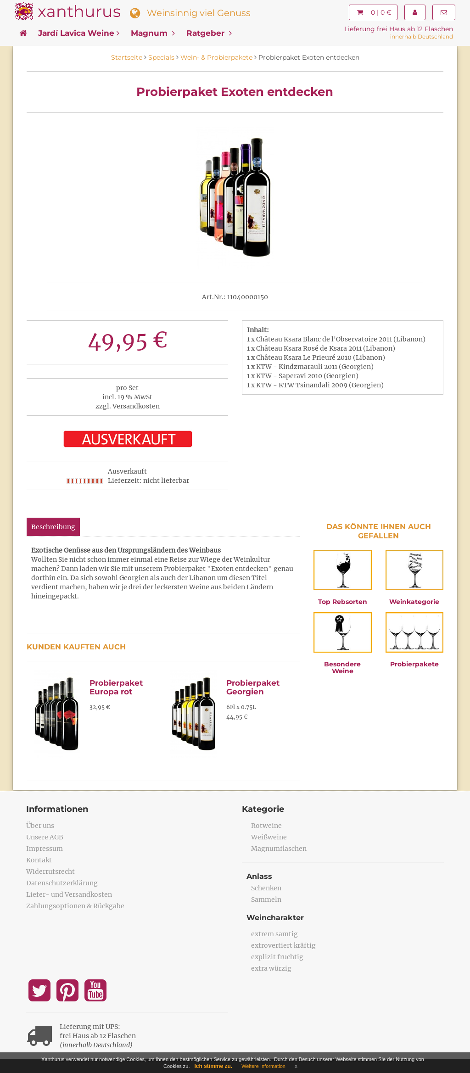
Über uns (40, 826)
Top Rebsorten (342, 602)
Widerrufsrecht (50, 871)
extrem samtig (274, 934)
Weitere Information (263, 1066)
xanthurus (79, 11)
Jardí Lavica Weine (78, 33)
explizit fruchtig (277, 957)
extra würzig (271, 968)
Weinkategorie (414, 602)
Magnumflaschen (279, 848)
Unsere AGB (44, 837)
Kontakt (39, 860)
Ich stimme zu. (214, 1066)
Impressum (44, 848)
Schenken (266, 888)
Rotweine (266, 826)
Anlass (259, 876)
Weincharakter (275, 917)
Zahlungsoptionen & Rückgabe (75, 906)
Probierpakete (414, 664)
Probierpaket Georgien (253, 687)
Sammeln (266, 899)
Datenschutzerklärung (62, 883)
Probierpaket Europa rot (116, 687)
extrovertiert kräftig (283, 945)
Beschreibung (53, 527)
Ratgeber (209, 33)
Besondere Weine (342, 667)
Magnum (153, 33)
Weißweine (269, 837)
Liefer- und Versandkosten (69, 894)
